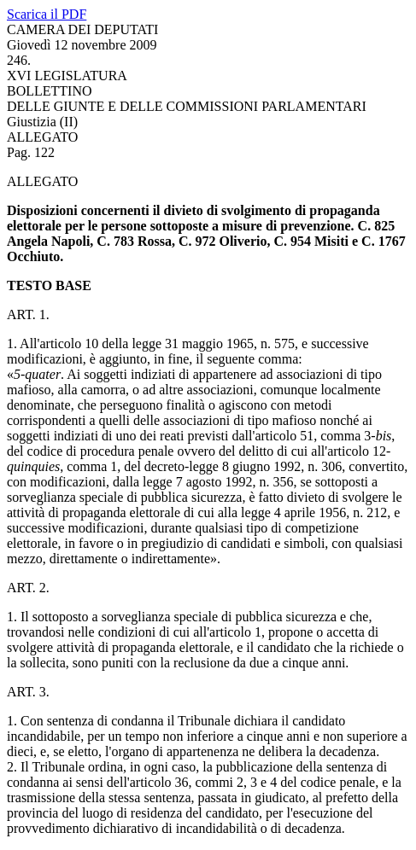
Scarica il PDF (46, 14)
